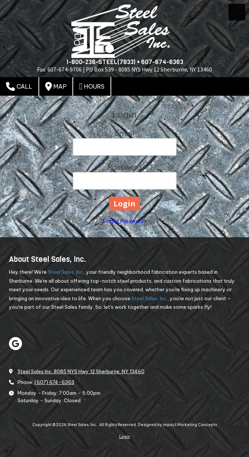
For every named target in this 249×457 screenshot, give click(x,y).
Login (124, 436)
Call (19, 86)
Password (124, 167)
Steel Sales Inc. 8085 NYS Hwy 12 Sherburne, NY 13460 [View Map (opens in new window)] (81, 371)
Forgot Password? (124, 221)
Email (124, 133)
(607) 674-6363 (54, 382)
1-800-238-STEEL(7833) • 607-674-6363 (124, 62)
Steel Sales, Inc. (66, 272)
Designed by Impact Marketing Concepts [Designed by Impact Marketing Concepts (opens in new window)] (177, 424)
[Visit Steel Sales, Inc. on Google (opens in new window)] (15, 343)
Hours (92, 86)
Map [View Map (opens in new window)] (55, 86)
